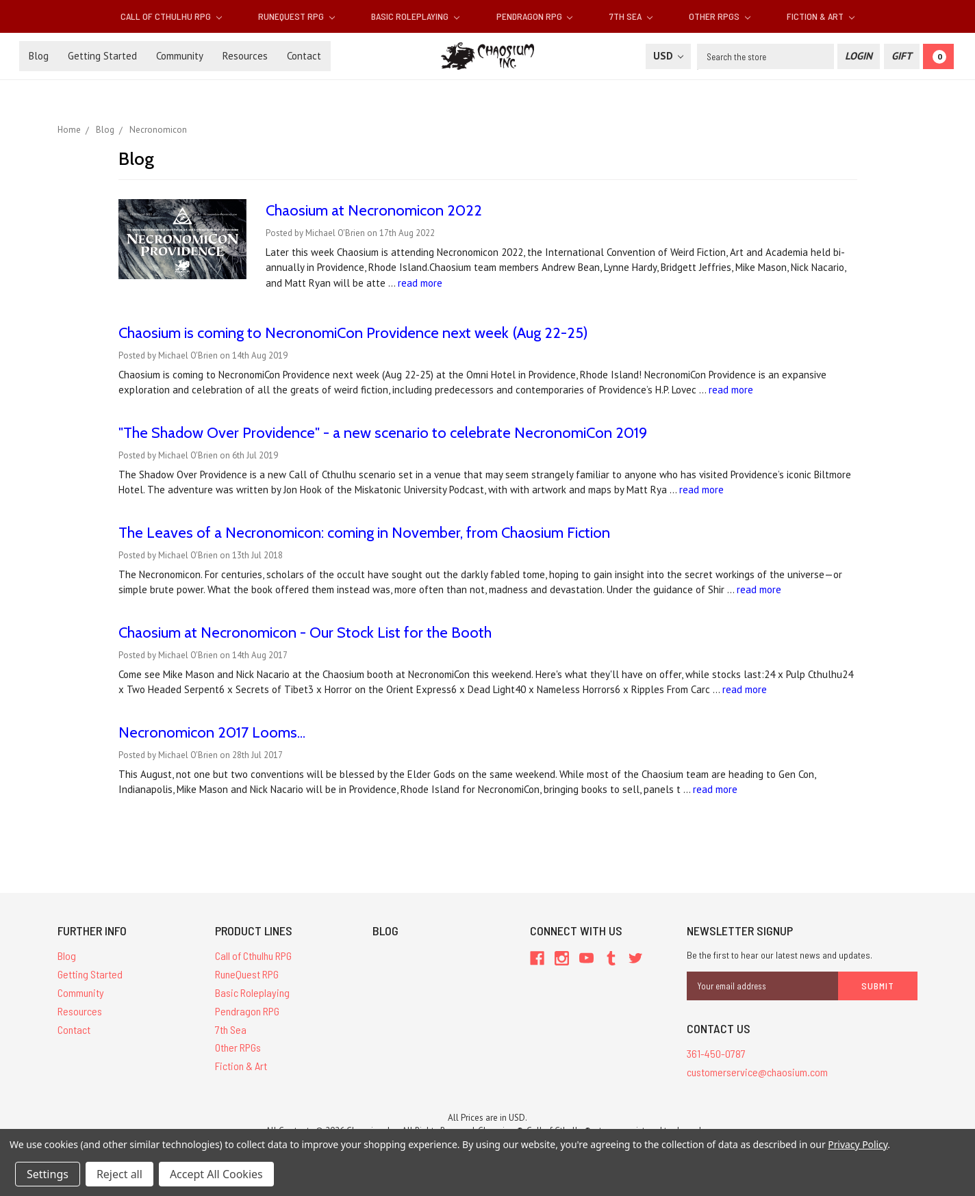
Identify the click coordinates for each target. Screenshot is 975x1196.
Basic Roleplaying (415, 16)
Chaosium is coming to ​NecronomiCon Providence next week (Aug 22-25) (353, 333)
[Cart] (938, 56)
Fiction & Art (820, 16)
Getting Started (102, 55)
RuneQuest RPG (296, 16)
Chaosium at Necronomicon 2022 (374, 210)
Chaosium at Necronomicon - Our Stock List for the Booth (305, 632)
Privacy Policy (857, 1144)
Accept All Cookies (216, 1174)
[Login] (858, 56)
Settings (47, 1174)
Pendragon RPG (534, 16)
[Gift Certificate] (902, 56)
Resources (245, 55)
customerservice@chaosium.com (757, 1071)
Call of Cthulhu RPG (171, 16)
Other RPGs (719, 16)
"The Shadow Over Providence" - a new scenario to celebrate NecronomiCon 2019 (382, 433)
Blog (39, 55)
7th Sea (631, 16)
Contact (304, 55)
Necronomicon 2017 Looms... (211, 732)
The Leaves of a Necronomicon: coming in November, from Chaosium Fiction (364, 532)
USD (668, 55)
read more (420, 282)
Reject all (119, 1174)
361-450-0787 (716, 1053)
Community (179, 55)
